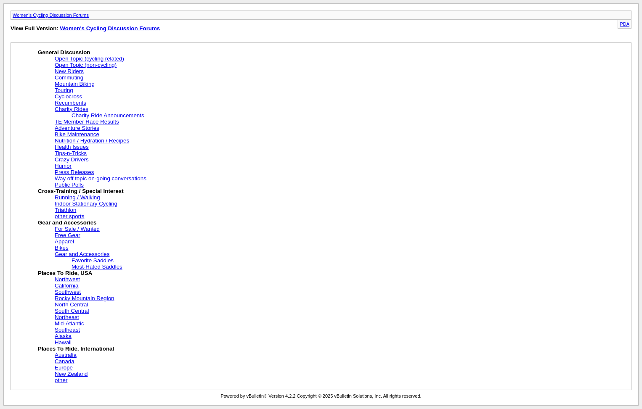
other (61, 380)
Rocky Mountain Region (84, 298)
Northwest (67, 279)
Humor (63, 166)
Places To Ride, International (76, 349)
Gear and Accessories (67, 222)
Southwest (68, 292)
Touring (64, 90)
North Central (71, 304)
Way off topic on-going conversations (100, 178)
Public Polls (69, 185)
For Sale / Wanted (77, 229)
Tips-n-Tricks (71, 153)
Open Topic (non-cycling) (86, 65)
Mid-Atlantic (69, 323)
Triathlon (65, 210)
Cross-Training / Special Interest (81, 191)
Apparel (64, 241)
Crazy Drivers (72, 159)
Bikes (62, 248)
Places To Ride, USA (65, 273)
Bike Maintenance (77, 134)
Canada (64, 361)
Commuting (69, 77)
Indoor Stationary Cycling (86, 204)
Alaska (63, 336)
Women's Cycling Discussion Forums (51, 15)
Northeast (67, 317)
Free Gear (67, 235)
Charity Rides (71, 109)
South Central (72, 311)
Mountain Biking (75, 84)
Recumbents (70, 103)
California (66, 285)
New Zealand (71, 374)
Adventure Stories (77, 128)
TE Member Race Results (87, 122)
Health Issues (72, 147)
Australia (66, 355)
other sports (69, 216)
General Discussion (64, 52)
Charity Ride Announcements (108, 115)
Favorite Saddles (93, 260)
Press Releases (74, 172)
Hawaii (63, 342)
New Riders (69, 71)
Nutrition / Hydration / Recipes (92, 140)
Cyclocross (68, 96)
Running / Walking (77, 197)
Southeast (67, 330)
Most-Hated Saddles (97, 267)
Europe (64, 367)
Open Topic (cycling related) (89, 58)
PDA (624, 23)
